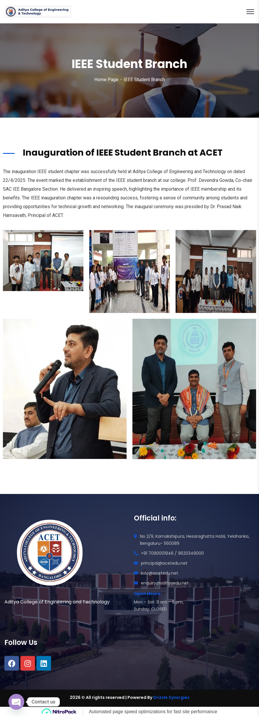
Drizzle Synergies (171, 697)
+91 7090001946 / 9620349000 (172, 553)
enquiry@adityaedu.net (165, 583)
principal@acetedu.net (164, 563)
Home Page (106, 79)
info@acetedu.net (159, 573)
